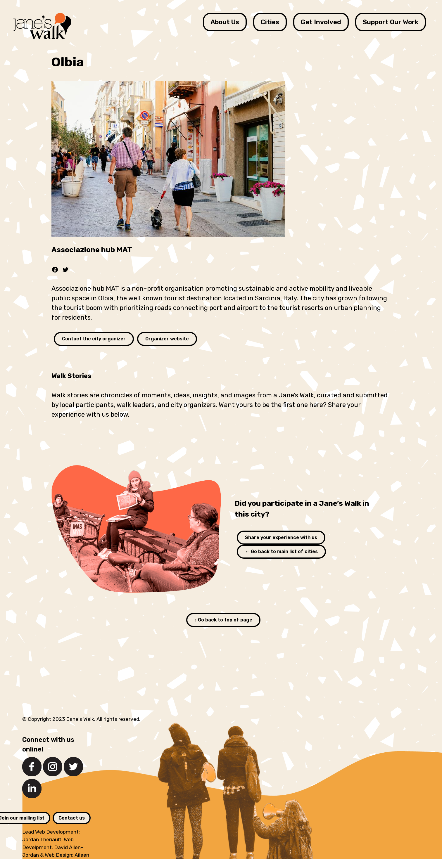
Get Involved (321, 22)
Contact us (71, 818)
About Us (224, 22)
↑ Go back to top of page (223, 620)
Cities (270, 22)
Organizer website (167, 339)
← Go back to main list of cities (281, 551)
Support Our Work (390, 22)
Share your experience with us (281, 537)
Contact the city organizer (94, 339)
